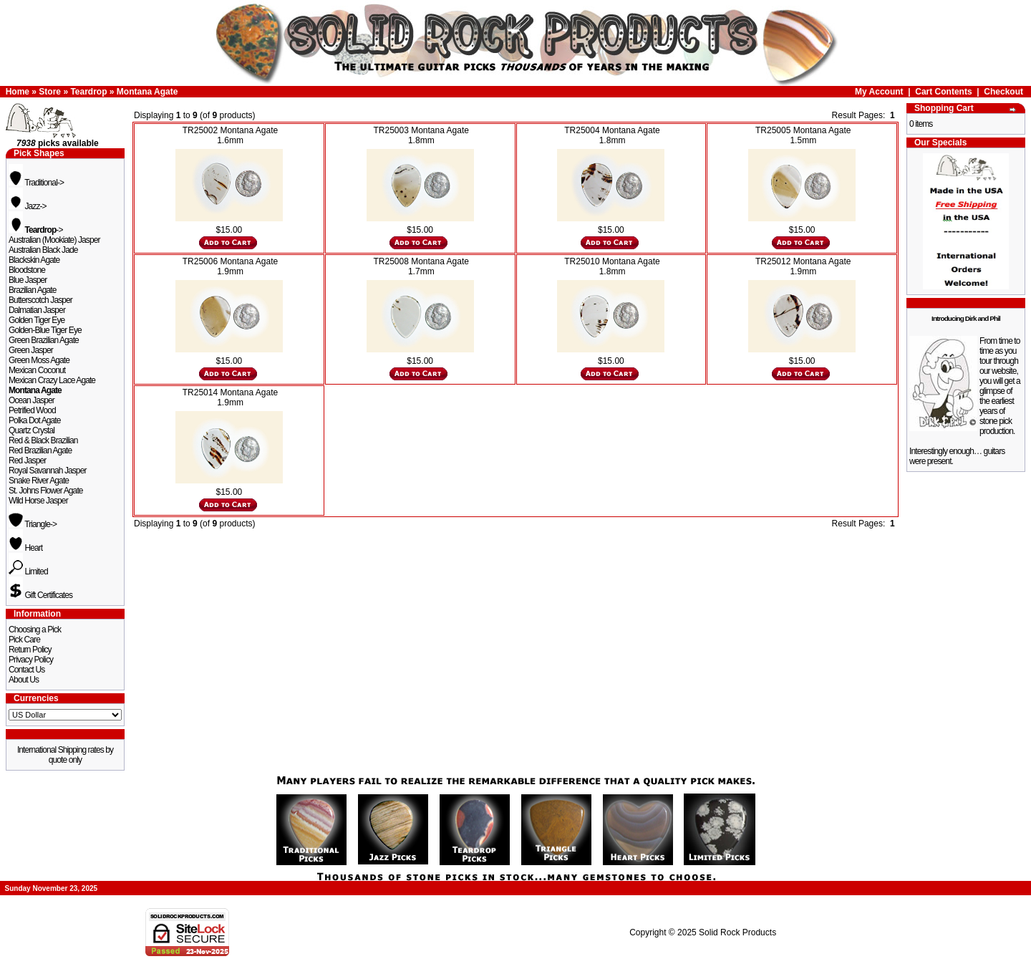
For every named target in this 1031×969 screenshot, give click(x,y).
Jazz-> (28, 206)
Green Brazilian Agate (44, 340)
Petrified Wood (32, 410)
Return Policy (30, 650)
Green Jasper (31, 350)
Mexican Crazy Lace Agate (52, 380)
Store (50, 92)
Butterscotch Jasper (40, 300)
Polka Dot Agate (35, 420)
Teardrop (88, 92)
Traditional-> (36, 183)
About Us (24, 680)
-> (36, 230)
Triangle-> (33, 524)
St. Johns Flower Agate (46, 491)
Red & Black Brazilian (43, 440)
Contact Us (26, 670)
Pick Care (24, 640)
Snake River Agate (39, 481)
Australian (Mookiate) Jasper (54, 240)
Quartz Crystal (31, 430)
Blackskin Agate (34, 260)
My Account (879, 92)
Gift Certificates (40, 595)
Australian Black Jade (43, 250)
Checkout (1003, 92)
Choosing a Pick (35, 630)
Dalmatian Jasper (37, 310)
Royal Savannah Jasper (48, 471)
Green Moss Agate (39, 360)
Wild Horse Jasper (38, 501)
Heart (25, 548)
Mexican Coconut (37, 370)
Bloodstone (27, 270)
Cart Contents (943, 92)
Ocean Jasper (31, 400)
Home (17, 92)
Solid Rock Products (737, 932)
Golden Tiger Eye (36, 320)
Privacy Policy (31, 660)
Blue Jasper (28, 280)
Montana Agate (147, 92)
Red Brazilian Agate (40, 450)
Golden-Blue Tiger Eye (45, 330)
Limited (28, 572)
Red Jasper (27, 460)
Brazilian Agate (33, 290)
